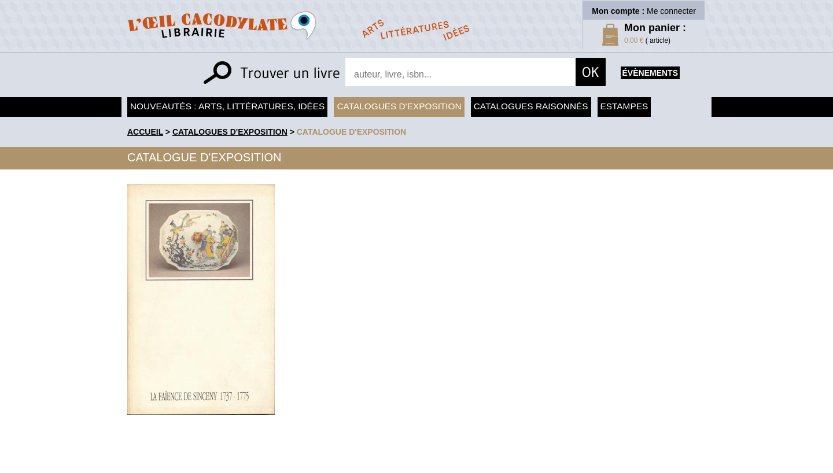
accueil (145, 131)
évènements (650, 72)
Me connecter (671, 11)
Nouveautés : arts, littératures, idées (227, 106)
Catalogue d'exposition (352, 131)
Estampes (624, 106)
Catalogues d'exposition (399, 106)
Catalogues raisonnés (531, 106)
